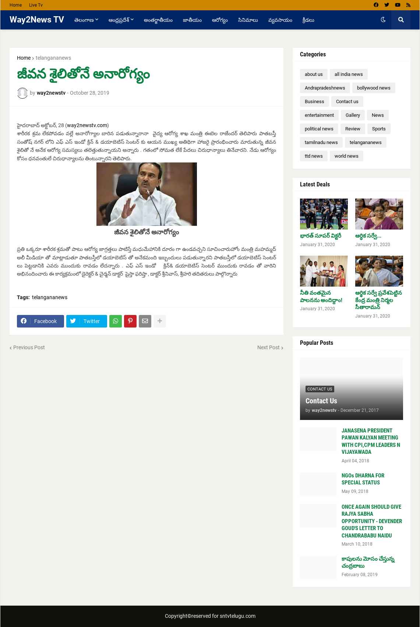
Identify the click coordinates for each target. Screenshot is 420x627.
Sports (379, 129)
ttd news (314, 156)
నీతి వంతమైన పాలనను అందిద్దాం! (321, 297)
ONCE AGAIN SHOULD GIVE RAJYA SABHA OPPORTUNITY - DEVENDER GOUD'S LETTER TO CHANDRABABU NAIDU (372, 521)
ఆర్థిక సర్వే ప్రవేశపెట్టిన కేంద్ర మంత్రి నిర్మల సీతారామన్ (378, 300)
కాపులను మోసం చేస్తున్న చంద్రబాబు (368, 563)
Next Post (268, 347)
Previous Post (29, 347)
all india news (349, 74)
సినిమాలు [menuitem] (248, 20)
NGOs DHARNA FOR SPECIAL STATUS (363, 479)
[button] (383, 19)
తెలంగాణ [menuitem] (84, 20)
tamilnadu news (321, 142)
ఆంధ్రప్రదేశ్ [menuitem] (119, 20)
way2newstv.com (87, 125)
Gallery (353, 115)
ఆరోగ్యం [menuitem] (220, 20)
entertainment (319, 115)
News (378, 115)
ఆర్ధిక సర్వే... (368, 235)
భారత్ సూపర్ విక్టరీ (320, 235)
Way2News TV (37, 20)
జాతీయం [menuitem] (192, 20)
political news (319, 129)
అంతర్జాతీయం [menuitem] (158, 20)
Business (314, 101)
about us (314, 74)
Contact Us (321, 400)
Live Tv (36, 5)
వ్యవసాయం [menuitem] (280, 20)
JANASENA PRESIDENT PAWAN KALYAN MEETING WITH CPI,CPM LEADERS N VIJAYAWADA (371, 441)
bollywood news (374, 88)
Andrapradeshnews (325, 88)
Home (16, 5)
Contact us (347, 101)
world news (347, 156)
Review (352, 129)
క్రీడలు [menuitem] (308, 20)
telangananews (53, 57)
